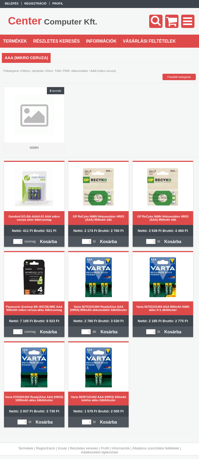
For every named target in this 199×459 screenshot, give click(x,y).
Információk (120, 448)
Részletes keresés (84, 448)
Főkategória (11, 70)
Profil (105, 448)
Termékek (25, 448)
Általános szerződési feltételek (155, 448)
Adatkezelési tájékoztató (99, 452)
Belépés (11, 3)
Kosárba (48, 241)
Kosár (62, 448)
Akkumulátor (80, 70)
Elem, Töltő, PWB (58, 70)
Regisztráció (45, 448)
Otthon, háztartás (32, 70)
